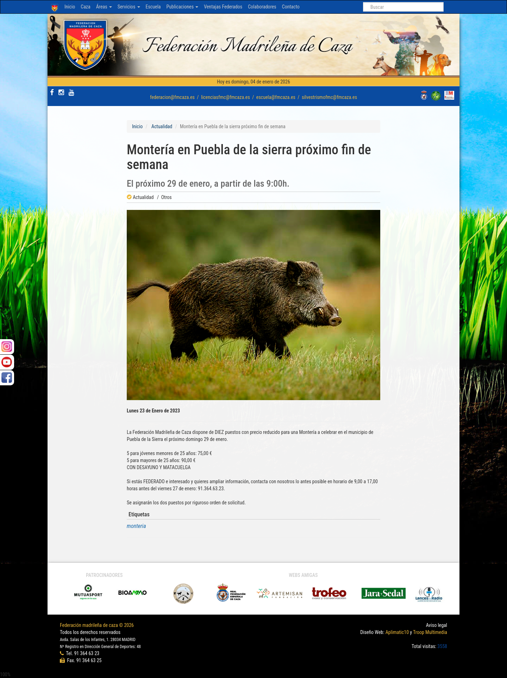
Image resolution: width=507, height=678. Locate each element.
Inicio (69, 7)
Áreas (104, 7)
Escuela (153, 7)
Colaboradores (262, 7)
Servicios (129, 7)
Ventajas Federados (223, 7)
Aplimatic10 (397, 632)
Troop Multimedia (430, 632)
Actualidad (161, 126)
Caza (85, 7)
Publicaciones (183, 7)
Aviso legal (436, 625)
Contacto (291, 7)
